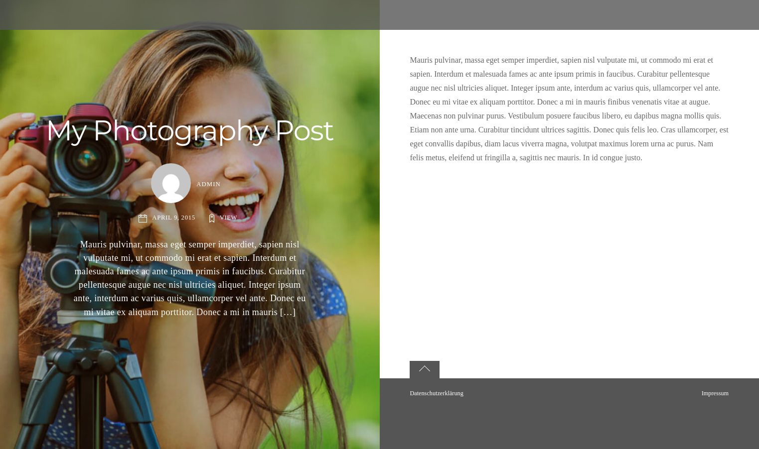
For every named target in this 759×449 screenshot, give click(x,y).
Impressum (715, 393)
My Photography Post (190, 130)
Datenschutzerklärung (436, 393)
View (228, 217)
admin (208, 184)
